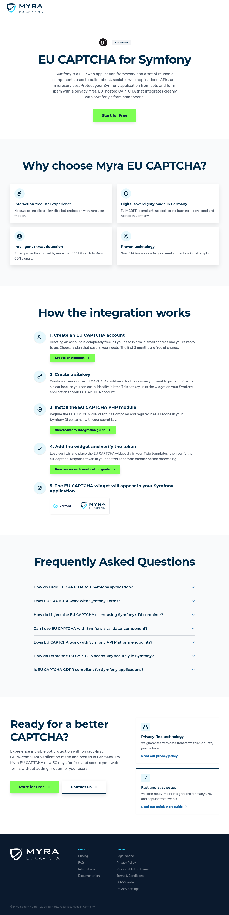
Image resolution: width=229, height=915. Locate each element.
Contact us (84, 787)
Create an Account (72, 358)
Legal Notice (125, 856)
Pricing (83, 856)
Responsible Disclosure (133, 869)
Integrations (153, 8)
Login (203, 8)
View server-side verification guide (85, 469)
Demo (121, 8)
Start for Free (115, 115)
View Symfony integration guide (83, 430)
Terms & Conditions (130, 876)
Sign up (180, 8)
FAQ (81, 862)
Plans (135, 8)
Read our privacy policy (161, 756)
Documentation (89, 876)
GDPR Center (126, 882)
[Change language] (218, 8)
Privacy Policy (126, 862)
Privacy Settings (128, 889)
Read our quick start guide (164, 807)
